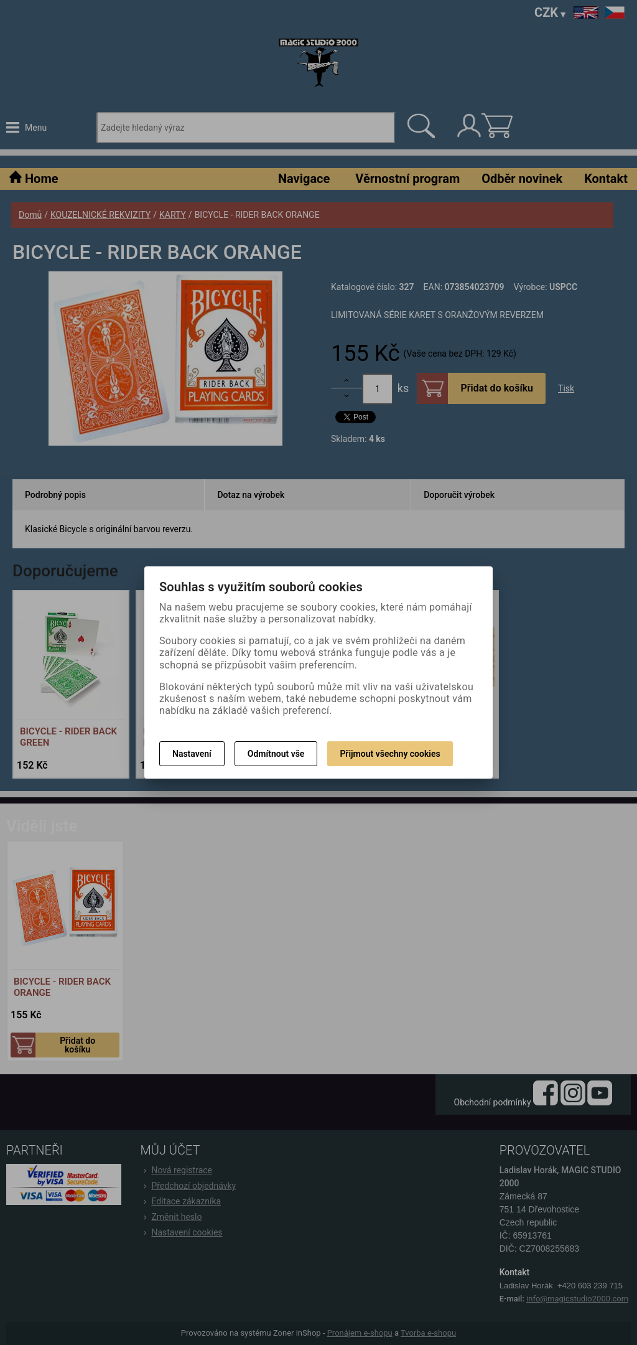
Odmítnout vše (276, 754)
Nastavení (192, 754)
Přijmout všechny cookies (390, 754)
